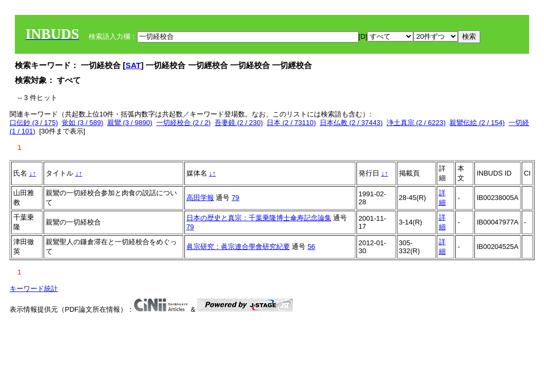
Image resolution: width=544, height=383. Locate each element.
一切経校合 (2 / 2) (183, 123)
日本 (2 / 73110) (291, 123)
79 (235, 198)
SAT (133, 65)
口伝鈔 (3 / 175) (34, 123)
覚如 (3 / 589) (82, 123)
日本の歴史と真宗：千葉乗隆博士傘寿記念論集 (259, 218)
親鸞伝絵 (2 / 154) (477, 123)
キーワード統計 (34, 289)
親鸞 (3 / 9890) (129, 123)
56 (311, 247)
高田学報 (200, 198)
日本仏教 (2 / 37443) (351, 123)
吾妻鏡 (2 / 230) (239, 123)
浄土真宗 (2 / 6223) (416, 123)
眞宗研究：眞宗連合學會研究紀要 (238, 247)
